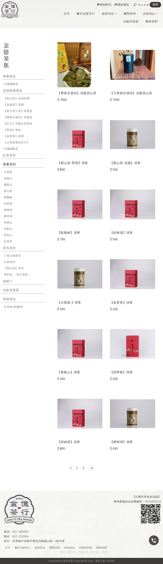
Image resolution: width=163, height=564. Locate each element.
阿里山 (8, 235)
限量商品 (9, 76)
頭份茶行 (95, 552)
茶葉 (104, 552)
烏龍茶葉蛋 (131, 21)
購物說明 (130, 13)
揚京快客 (68, 560)
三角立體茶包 (12, 255)
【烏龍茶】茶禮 (14, 104)
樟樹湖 (8, 216)
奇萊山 (8, 222)
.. (94, 560)
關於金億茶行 (86, 13)
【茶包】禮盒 (12, 129)
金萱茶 (8, 241)
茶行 (62, 552)
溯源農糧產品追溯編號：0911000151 (137, 501)
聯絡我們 (151, 21)
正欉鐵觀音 (11, 84)
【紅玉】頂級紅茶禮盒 (18, 123)
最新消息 (109, 13)
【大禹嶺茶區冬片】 (17, 142)
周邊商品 (9, 299)
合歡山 (8, 228)
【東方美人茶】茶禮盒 (18, 110)
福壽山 (8, 178)
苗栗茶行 (72, 552)
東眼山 (8, 184)
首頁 (67, 13)
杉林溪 (8, 203)
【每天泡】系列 (14, 268)
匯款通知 (122, 4)
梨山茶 (8, 190)
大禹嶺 (8, 172)
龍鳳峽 (8, 197)
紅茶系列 (9, 155)
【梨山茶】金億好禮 (17, 98)
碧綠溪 (8, 209)
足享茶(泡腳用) (13, 306)
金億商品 (150, 13)
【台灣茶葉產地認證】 (146, 497)
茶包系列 (9, 248)
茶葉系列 (9, 164)
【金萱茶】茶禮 (14, 136)
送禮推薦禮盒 (12, 90)
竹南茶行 (83, 552)
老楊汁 (8, 281)
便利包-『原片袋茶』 (17, 274)
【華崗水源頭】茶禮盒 (18, 117)
